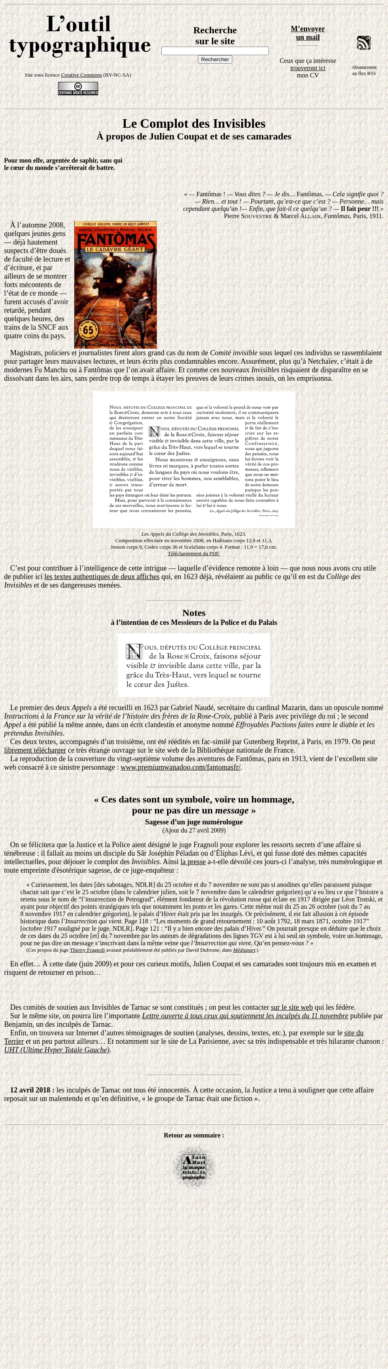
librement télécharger (35, 750)
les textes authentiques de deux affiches (101, 577)
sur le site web (292, 1007)
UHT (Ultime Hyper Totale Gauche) (56, 1050)
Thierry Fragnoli (87, 950)
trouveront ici (308, 67)
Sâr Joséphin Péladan (168, 853)
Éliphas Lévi (234, 853)
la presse (193, 862)
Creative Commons (81, 75)
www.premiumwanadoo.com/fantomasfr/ (180, 767)
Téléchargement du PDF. (193, 553)
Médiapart (244, 950)
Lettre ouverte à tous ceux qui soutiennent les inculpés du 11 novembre (245, 1016)
